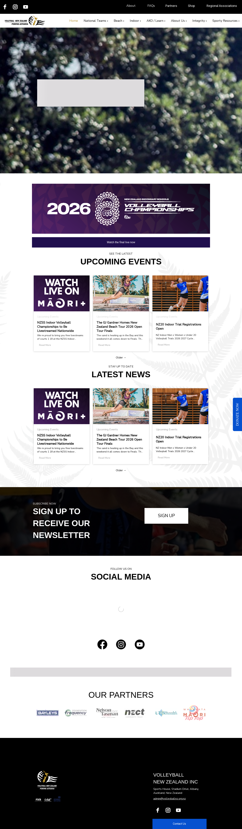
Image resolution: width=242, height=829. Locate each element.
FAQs (151, 6)
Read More (45, 345)
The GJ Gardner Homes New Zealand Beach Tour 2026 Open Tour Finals (119, 326)
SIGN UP (166, 516)
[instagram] (15, 7)
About (131, 6)
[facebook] (157, 810)
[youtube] (25, 7)
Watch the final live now (121, 242)
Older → (121, 357)
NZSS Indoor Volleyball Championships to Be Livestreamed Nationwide (55, 326)
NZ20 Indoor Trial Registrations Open (178, 326)
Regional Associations (222, 6)
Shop (191, 6)
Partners (171, 6)
